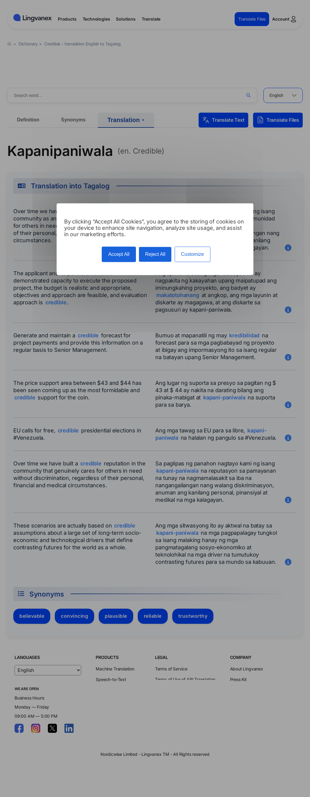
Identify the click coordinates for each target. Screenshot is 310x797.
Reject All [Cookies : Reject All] (155, 254)
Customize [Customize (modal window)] (192, 254)
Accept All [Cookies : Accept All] (118, 254)
